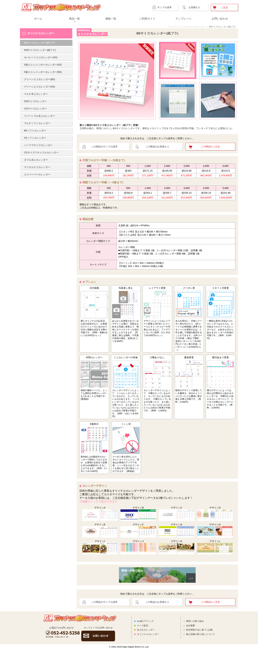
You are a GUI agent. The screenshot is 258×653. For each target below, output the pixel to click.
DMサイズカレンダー (35, 101)
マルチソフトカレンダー (37, 123)
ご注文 (224, 7)
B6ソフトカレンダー (35, 131)
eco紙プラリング (145, 624)
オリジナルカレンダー (188, 27)
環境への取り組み (195, 624)
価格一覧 (110, 18)
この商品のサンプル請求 (104, 147)
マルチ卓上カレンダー (36, 94)
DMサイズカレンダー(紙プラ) (40, 50)
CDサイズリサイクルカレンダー (41, 153)
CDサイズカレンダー (35, 109)
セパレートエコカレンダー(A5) (40, 58)
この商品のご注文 (210, 147)
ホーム (38, 18)
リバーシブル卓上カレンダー (39, 116)
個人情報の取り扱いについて (200, 637)
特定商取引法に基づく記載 (199, 633)
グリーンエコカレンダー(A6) (39, 87)
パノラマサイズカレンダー (38, 145)
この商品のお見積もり (157, 147)
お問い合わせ (220, 18)
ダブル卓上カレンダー (36, 160)
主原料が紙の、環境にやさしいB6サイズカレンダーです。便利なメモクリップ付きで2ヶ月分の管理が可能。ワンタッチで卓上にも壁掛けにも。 (157, 127)
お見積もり (194, 7)
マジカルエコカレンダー (37, 167)
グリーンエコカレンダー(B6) (39, 79)
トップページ (165, 27)
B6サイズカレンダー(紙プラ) (219, 27)
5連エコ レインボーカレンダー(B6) (43, 72)
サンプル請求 (164, 7)
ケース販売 (142, 629)
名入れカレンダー (146, 633)
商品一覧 (74, 18)
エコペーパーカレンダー (37, 175)
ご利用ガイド (147, 18)
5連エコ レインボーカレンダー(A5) (43, 65)
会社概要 (190, 629)
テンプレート (183, 18)
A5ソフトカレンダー (35, 138)
